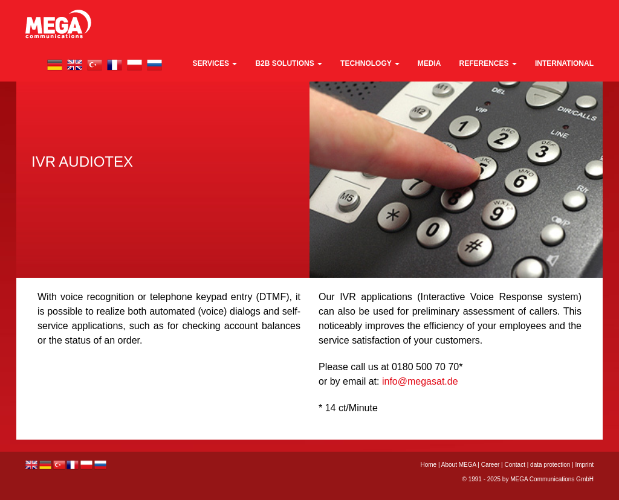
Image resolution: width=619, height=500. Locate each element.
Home (428, 464)
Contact (514, 464)
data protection (550, 464)
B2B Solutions (288, 63)
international (564, 63)
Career (490, 464)
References (488, 63)
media (429, 63)
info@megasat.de (420, 381)
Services (215, 63)
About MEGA (458, 464)
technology (370, 63)
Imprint (584, 464)
